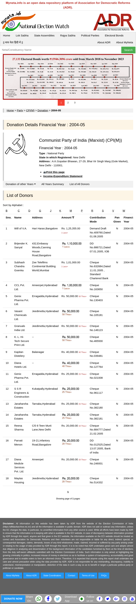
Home (6, 35)
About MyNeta (124, 42)
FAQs (103, 575)
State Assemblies (44, 35)
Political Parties (90, 35)
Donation (43, 110)
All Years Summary (52, 184)
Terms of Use (88, 575)
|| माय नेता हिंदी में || (13, 42)
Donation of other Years (21, 184)
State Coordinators (52, 575)
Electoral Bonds (114, 35)
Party (20, 110)
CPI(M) (30, 110)
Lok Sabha (22, 35)
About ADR (103, 42)
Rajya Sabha (67, 35)
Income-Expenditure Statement (62, 176)
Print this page (55, 172)
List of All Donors (80, 184)
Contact (71, 575)
